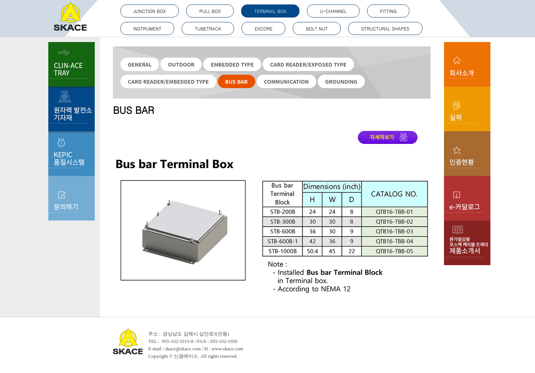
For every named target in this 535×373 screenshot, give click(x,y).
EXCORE (263, 28)
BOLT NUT (317, 28)
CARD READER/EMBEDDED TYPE (168, 81)
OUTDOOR (181, 64)
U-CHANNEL (333, 11)
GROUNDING (341, 81)
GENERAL (140, 64)
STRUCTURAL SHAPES (385, 28)
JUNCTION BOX (149, 11)
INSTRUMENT (147, 28)
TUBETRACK (208, 28)
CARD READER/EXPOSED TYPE (308, 64)
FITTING (388, 11)
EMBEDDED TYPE (232, 64)
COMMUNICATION (286, 81)
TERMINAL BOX (270, 11)
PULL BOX (210, 11)
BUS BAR (236, 81)
